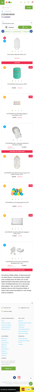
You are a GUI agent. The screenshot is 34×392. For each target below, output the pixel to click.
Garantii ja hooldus (5, 323)
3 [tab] (18, 51)
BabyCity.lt (4, 344)
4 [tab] (21, 51)
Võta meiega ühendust (24, 329)
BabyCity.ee (4, 338)
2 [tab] (15, 51)
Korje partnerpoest (23, 331)
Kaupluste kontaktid (6, 325)
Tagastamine (21, 325)
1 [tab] (12, 51)
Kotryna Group (4, 342)
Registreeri (8, 368)
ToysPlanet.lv (4, 353)
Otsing (29, 7)
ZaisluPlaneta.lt (5, 349)
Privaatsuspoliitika (22, 338)
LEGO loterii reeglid (23, 333)
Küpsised (20, 344)
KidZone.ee (4, 340)
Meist (2, 320)
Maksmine (20, 320)
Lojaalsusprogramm (6, 327)
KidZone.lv (4, 355)
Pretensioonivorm (5, 329)
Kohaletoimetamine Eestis (24, 323)
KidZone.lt (3, 351)
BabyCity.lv (4, 347)
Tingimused (21, 327)
